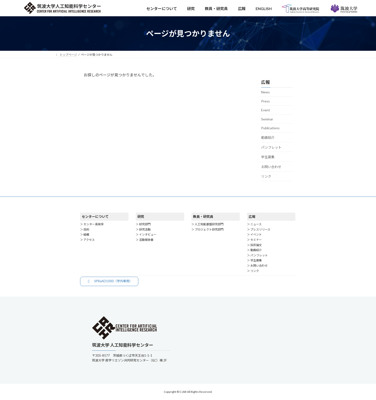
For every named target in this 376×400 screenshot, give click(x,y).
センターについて (95, 216)
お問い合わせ (271, 167)
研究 (140, 216)
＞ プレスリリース (258, 229)
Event (265, 110)
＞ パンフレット (257, 255)
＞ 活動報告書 (144, 240)
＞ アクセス (87, 240)
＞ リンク (253, 271)
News (265, 92)
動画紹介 (268, 137)
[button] (109, 281)
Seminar (267, 119)
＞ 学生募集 (254, 260)
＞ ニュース (254, 224)
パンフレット (271, 147)
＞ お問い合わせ (257, 265)
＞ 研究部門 (143, 224)
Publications (270, 128)
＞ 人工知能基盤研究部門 (207, 224)
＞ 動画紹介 (254, 250)
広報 (252, 216)
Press (265, 101)
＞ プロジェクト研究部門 (207, 229)
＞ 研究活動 (143, 229)
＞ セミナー (254, 240)
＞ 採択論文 (254, 245)
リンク (266, 176)
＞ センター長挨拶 (92, 224)
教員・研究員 (203, 216)
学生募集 (268, 157)
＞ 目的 (84, 229)
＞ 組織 (84, 235)
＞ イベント (254, 235)
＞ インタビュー (146, 235)
